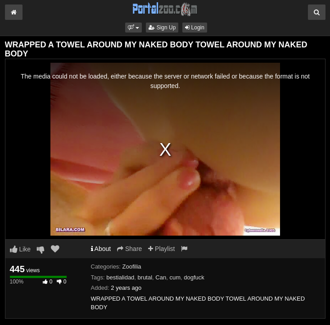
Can (160, 277)
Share (129, 248)
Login (194, 27)
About (101, 248)
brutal (145, 277)
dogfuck (194, 277)
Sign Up (162, 27)
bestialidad (120, 277)
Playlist (161, 248)
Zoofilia (131, 266)
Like (20, 249)
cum (175, 277)
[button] (133, 27)
